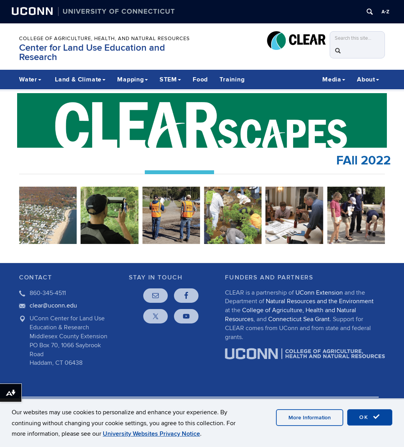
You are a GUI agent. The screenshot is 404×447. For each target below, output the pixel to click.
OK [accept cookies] (369, 416)
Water (30, 79)
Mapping (132, 79)
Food (200, 79)
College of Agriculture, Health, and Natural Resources (104, 38)
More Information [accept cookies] (309, 417)
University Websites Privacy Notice (151, 434)
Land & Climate (80, 79)
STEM (170, 79)
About (368, 79)
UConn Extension (319, 293)
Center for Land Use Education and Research (92, 52)
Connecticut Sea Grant (299, 319)
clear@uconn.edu (53, 305)
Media (333, 79)
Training (232, 79)
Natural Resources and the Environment (320, 301)
